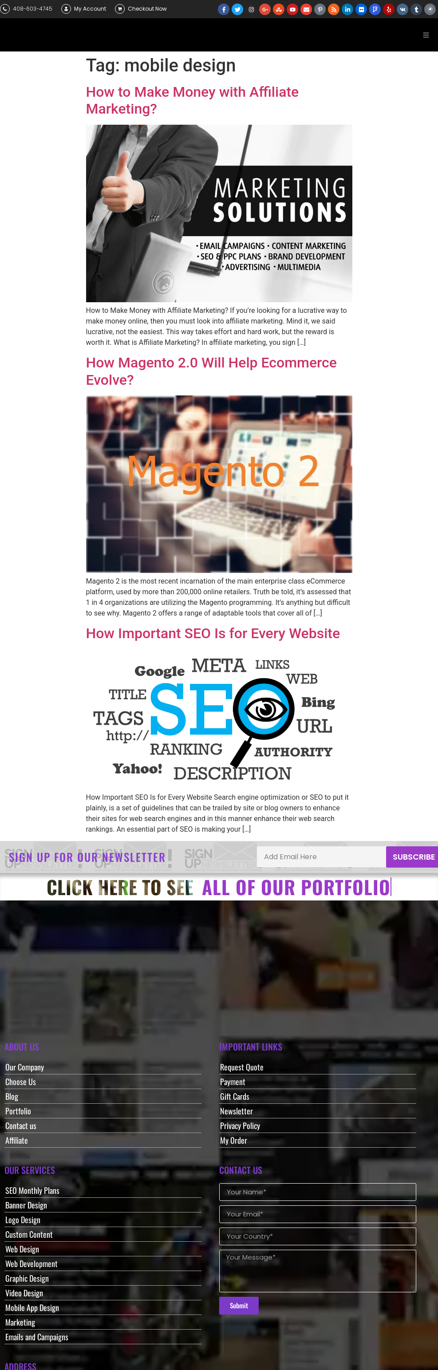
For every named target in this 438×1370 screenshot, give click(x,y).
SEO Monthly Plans (32, 1190)
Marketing (20, 1322)
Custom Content (29, 1234)
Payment (232, 1081)
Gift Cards (234, 1096)
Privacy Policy (240, 1125)
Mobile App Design (32, 1307)
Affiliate (16, 1140)
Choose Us (20, 1081)
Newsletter (236, 1111)
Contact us (20, 1125)
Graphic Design (27, 1278)
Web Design (22, 1249)
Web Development (31, 1263)
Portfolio (18, 1111)
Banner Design (26, 1205)
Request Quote (242, 1067)
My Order (233, 1140)
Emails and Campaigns (36, 1336)
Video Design (24, 1293)
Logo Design (22, 1219)
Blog (11, 1096)
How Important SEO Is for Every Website (213, 633)
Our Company (24, 1067)
